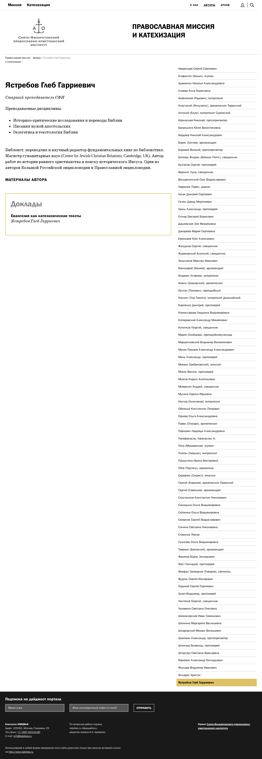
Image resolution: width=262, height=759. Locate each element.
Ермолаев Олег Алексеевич (196, 238)
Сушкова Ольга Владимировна (198, 542)
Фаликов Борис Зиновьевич (196, 556)
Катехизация (38, 5)
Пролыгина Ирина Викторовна (198, 460)
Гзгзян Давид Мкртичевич (195, 201)
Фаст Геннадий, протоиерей (196, 564)
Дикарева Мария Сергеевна (196, 231)
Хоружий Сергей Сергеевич (195, 586)
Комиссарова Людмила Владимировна (203, 312)
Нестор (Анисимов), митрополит (199, 401)
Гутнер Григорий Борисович (196, 216)
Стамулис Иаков (188, 534)
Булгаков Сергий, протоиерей (197, 164)
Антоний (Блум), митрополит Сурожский (204, 112)
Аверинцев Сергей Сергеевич (197, 68)
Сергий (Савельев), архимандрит (199, 490)
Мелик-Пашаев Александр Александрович (206, 349)
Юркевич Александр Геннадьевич (200, 660)
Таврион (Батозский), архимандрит (201, 549)
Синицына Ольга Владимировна (199, 505)
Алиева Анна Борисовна (194, 90)
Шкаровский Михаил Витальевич (199, 630)
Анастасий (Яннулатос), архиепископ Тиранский (209, 105)
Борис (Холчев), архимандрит (197, 142)
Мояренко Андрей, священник (198, 386)
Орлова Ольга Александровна (197, 416)
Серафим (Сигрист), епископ (196, 475)
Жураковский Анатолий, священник (201, 253)
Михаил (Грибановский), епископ (199, 364)
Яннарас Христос (189, 675)
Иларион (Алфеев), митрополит (198, 275)
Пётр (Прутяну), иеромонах (196, 468)
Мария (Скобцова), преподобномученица (205, 334)
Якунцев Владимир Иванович (197, 667)
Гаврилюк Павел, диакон (194, 186)
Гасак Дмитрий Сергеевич (195, 194)
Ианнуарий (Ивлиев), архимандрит (201, 268)
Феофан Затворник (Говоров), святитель (204, 571)
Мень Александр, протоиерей (197, 357)
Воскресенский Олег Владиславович (202, 179)
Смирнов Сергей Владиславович (199, 519)
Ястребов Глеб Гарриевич (196, 682)
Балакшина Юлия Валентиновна (199, 127)
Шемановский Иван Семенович (199, 616)
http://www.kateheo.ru (21, 751)
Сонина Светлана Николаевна (198, 527)
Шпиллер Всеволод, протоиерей (199, 645)
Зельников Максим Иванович (198, 260)
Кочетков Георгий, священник (198, 327)
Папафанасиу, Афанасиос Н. (197, 438)
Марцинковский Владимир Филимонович (205, 342)
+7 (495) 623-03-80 (28, 732)
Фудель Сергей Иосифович (195, 579)
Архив (225, 5)
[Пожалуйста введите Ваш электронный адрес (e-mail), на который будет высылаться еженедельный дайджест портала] (99, 708)
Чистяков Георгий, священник (198, 601)
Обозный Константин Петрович (199, 408)
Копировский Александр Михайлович (202, 320)
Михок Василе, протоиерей (195, 371)
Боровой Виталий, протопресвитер (200, 149)
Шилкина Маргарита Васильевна (199, 623)
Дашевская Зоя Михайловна (197, 223)
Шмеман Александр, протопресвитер (203, 638)
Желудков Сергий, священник (198, 246)
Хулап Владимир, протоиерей (197, 593)
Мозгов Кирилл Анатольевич (196, 379)
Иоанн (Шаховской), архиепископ (200, 283)
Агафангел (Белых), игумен (196, 76)
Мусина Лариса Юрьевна (194, 394)
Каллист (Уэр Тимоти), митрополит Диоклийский (209, 297)
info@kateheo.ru (23, 736)
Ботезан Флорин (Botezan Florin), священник (207, 157)
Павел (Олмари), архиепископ (197, 423)
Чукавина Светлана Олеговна (197, 608)
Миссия (15, 5)
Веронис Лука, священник (195, 172)
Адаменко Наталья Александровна (201, 83)
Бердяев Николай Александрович (200, 135)
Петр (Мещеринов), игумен (196, 445)
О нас (194, 5)
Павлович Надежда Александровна (201, 431)
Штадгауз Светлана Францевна (198, 653)
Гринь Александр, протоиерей (197, 209)
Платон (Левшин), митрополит (197, 453)
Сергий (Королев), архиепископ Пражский (205, 482)
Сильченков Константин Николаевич (202, 497)
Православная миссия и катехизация (17, 59)
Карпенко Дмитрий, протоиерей (199, 305)
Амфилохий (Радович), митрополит (200, 98)
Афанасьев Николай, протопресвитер (202, 120)
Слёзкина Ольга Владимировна (198, 512)
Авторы (209, 5)
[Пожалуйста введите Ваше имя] (34, 708)
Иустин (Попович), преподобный (199, 290)
